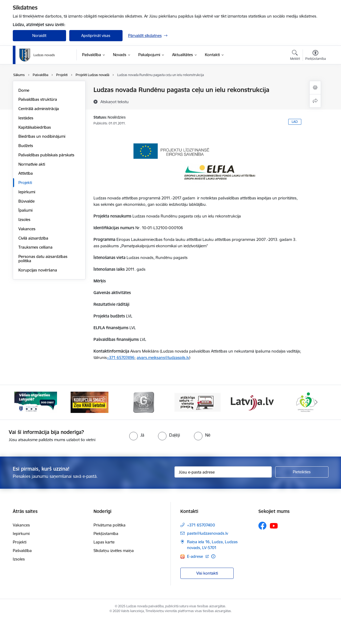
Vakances (26, 228)
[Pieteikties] (301, 472)
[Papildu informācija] (213, 556)
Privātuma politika (109, 525)
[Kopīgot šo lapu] (315, 100)
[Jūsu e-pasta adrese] (223, 472)
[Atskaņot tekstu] (114, 101)
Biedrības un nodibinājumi (41, 136)
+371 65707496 (121, 357)
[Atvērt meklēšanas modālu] (295, 55)
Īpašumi (25, 210)
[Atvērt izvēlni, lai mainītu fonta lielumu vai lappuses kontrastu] (315, 55)
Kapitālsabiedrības (34, 127)
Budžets (25, 145)
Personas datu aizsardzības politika (42, 258)
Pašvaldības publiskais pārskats (46, 154)
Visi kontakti (207, 573)
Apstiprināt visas (95, 35)
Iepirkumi (26, 191)
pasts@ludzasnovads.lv (207, 533)
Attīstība (25, 173)
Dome (23, 90)
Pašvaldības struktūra (37, 99)
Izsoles (24, 219)
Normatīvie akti (31, 164)
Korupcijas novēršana (37, 270)
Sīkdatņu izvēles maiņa (114, 550)
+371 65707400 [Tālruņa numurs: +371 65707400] (201, 525)
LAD (295, 122)
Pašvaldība (22, 550)
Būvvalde (26, 201)
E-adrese (195, 556)
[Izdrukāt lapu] (315, 87)
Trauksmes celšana (35, 247)
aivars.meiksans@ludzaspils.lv (163, 357)
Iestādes (25, 117)
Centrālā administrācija (38, 108)
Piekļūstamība (106, 533)
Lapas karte (104, 542)
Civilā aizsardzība (33, 238)
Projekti (25, 182)
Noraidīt (39, 35)
